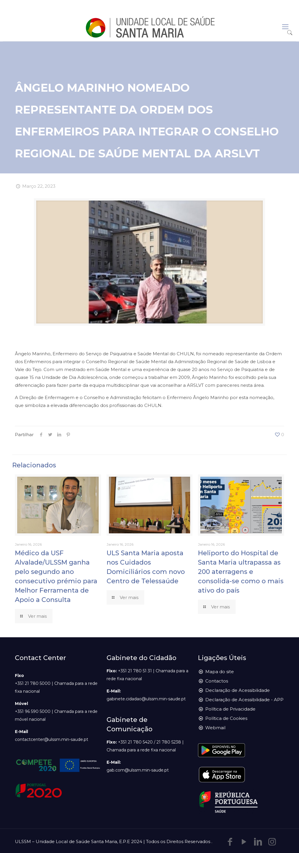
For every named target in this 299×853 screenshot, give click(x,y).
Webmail (215, 727)
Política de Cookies (226, 718)
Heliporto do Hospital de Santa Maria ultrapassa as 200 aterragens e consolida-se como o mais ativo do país (241, 571)
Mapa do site (219, 671)
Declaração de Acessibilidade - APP (244, 699)
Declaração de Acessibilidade (237, 690)
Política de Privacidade (230, 709)
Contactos (216, 681)
